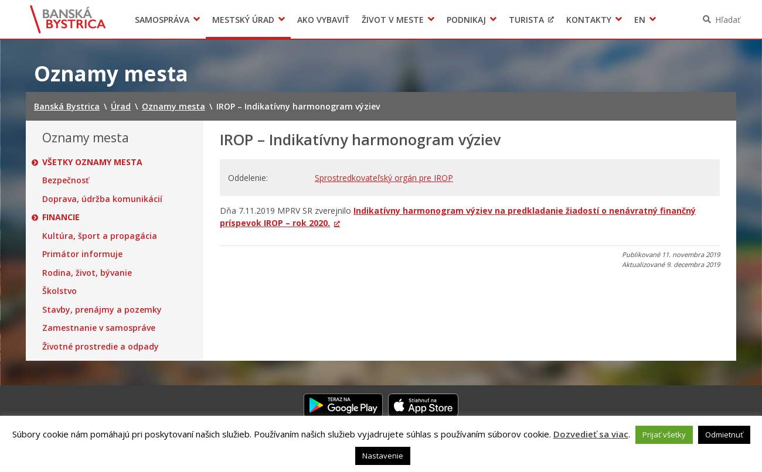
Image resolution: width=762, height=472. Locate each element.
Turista (526, 19)
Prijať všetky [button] (664, 434)
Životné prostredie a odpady (100, 346)
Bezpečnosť (65, 180)
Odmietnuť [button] (724, 434)
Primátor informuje (82, 254)
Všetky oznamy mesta (92, 162)
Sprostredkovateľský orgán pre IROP (384, 177)
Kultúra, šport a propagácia (99, 236)
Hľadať (727, 19)
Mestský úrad (243, 19)
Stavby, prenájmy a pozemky (102, 310)
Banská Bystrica (68, 19)
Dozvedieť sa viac (590, 434)
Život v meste (393, 19)
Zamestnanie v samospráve (98, 328)
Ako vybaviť (323, 19)
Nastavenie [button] (382, 455)
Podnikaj (466, 19)
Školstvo (59, 291)
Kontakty (588, 19)
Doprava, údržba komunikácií (102, 199)
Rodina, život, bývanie (87, 273)
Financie (61, 217)
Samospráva (162, 19)
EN (639, 19)
